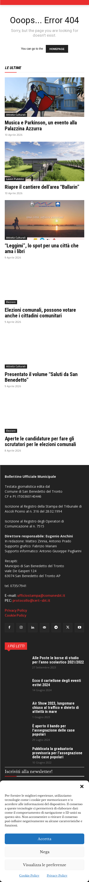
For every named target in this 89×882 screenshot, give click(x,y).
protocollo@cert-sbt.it (31, 600)
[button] (82, 786)
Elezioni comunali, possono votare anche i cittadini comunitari (40, 313)
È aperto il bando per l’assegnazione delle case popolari (53, 730)
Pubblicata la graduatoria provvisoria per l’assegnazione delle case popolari (57, 752)
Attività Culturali (16, 114)
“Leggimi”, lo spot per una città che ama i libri (42, 248)
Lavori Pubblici (15, 179)
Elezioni (11, 302)
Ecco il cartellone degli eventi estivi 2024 (56, 682)
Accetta (44, 839)
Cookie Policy (29, 875)
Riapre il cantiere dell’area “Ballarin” (42, 187)
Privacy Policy (57, 875)
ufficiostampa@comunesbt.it (41, 595)
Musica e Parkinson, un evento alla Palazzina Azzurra (41, 125)
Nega (44, 852)
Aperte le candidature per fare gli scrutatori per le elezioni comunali (40, 441)
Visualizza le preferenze (44, 865)
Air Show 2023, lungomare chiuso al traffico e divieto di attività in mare (55, 707)
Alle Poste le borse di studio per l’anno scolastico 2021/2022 (58, 660)
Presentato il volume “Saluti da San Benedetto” (41, 377)
